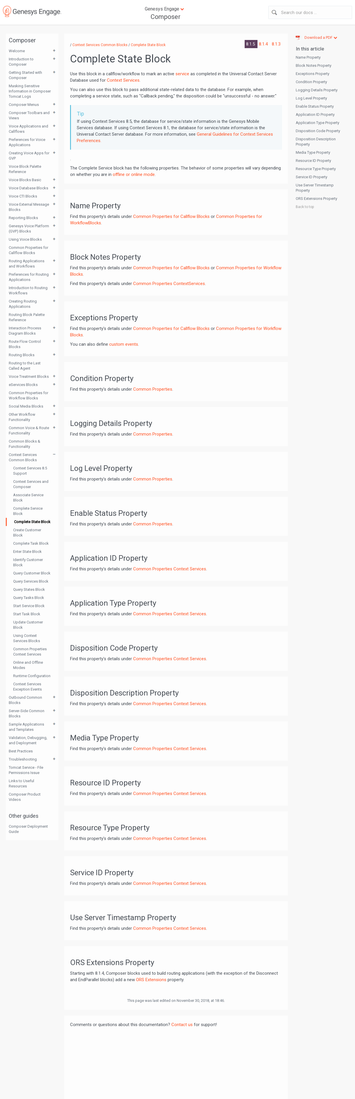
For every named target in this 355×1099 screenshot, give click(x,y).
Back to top (305, 207)
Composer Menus (24, 104)
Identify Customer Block (28, 562)
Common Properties (152, 389)
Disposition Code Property (318, 131)
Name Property (308, 57)
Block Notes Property (313, 65)
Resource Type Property (316, 169)
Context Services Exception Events (27, 686)
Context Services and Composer (30, 484)
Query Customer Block (32, 573)
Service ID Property (311, 177)
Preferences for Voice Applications (27, 142)
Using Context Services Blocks (26, 638)
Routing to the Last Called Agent (25, 366)
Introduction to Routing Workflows (28, 290)
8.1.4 (264, 44)
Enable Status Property (315, 106)
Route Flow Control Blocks (25, 344)
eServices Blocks (23, 384)
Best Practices (21, 751)
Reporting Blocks (23, 218)
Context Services (123, 80)
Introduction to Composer (21, 62)
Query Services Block (30, 581)
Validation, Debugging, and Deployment (28, 740)
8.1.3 (276, 44)
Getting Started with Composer (25, 75)
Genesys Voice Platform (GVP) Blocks (29, 228)
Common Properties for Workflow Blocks (28, 395)
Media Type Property (313, 152)
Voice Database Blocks (28, 188)
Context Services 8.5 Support (30, 471)
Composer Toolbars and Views (29, 115)
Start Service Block (29, 606)
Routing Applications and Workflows (26, 263)
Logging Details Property (316, 90)
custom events (123, 344)
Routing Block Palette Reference (27, 317)
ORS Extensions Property (316, 198)
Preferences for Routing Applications (29, 277)
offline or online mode (134, 174)
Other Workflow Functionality (22, 417)
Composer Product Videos (25, 797)
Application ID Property (315, 114)
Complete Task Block (31, 543)
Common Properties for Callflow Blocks (28, 250)
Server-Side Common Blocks (26, 713)
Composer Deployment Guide (28, 829)
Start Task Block (26, 614)
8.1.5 (251, 44)
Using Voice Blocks (25, 239)
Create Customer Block (27, 532)
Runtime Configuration (32, 676)
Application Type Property (317, 122)
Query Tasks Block (28, 597)
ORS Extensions (151, 979)
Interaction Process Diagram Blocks (25, 331)
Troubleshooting (23, 759)
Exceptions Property (312, 73)
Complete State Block (32, 522)
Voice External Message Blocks (29, 207)
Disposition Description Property (316, 141)
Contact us (182, 1024)
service (182, 73)
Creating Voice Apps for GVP (29, 155)
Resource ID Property (313, 160)
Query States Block (29, 589)
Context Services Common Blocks (23, 457)
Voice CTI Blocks (23, 196)
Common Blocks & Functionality (24, 444)
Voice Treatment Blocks (29, 376)
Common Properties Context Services (30, 651)
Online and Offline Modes (28, 665)
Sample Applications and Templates (26, 727)
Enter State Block (27, 551)
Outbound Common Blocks (25, 700)
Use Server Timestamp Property (315, 188)
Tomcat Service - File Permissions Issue (26, 770)
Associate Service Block (28, 497)
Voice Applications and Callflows (28, 129)
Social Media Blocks (26, 406)
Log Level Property (311, 98)
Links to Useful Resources (21, 783)
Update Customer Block (28, 625)
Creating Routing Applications (23, 304)
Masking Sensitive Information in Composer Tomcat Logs (30, 91)
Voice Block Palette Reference (25, 169)
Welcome (17, 51)
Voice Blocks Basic (25, 180)
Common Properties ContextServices (169, 283)
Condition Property (311, 82)
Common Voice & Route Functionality (29, 430)
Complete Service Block (28, 511)
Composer (165, 16)
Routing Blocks (21, 355)
